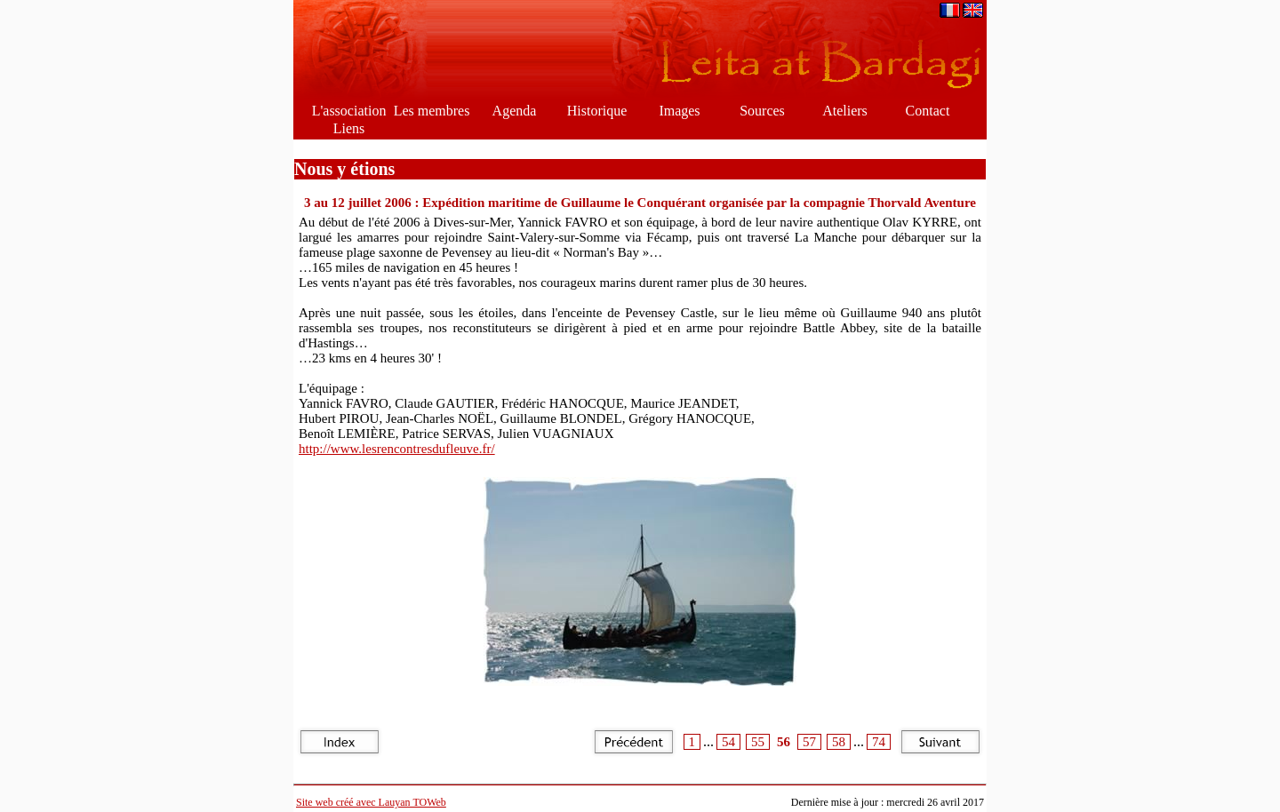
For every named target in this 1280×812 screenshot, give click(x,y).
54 (728, 742)
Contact (928, 110)
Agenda (514, 110)
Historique (597, 110)
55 (757, 742)
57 (809, 742)
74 (878, 742)
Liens (349, 128)
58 (838, 742)
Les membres (432, 110)
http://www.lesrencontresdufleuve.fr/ (397, 449)
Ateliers (845, 110)
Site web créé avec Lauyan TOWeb (371, 802)
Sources (762, 110)
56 (783, 742)
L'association (349, 110)
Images (679, 110)
